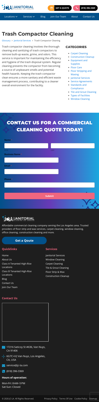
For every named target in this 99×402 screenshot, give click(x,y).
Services (29, 16)
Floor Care (76, 67)
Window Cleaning (80, 98)
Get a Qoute (24, 240)
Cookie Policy (80, 398)
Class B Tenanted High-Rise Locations (17, 272)
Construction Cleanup (82, 56)
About (74, 16)
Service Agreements (81, 81)
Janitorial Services (22, 40)
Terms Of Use (65, 398)
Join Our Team (58, 16)
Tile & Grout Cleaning (57, 267)
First (6, 150)
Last (52, 150)
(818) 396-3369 (88, 8)
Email (8, 165)
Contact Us (89, 16)
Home (5, 255)
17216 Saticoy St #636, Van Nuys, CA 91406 (25, 348)
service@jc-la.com (17, 365)
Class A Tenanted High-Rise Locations (16, 265)
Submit (49, 195)
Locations (11, 16)
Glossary (6, 40)
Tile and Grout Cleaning (83, 91)
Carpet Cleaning (79, 53)
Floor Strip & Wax (55, 271)
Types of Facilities (80, 95)
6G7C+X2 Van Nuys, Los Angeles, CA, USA (25, 357)
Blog (42, 16)
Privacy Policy (50, 398)
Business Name (13, 154)
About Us (7, 259)
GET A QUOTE (62, 8)
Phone (8, 179)
